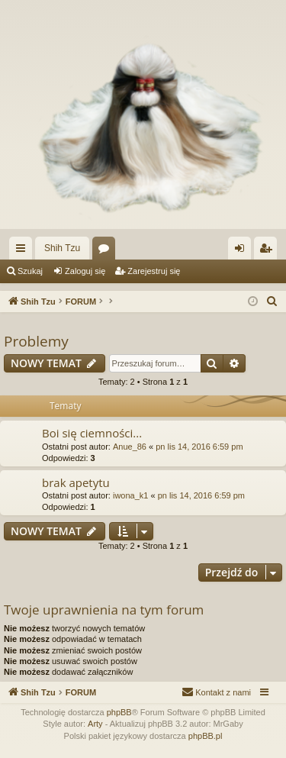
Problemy (36, 341)
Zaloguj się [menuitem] (243, 251)
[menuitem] (272, 301)
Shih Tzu (62, 248)
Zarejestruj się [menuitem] (268, 251)
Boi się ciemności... (92, 432)
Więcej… (23, 251)
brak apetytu (76, 482)
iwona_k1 (130, 495)
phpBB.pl (205, 735)
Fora (106, 251)
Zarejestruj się (153, 271)
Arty (95, 723)
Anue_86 (129, 446)
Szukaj (30, 271)
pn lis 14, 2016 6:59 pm (199, 446)
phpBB (119, 712)
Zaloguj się (85, 271)
